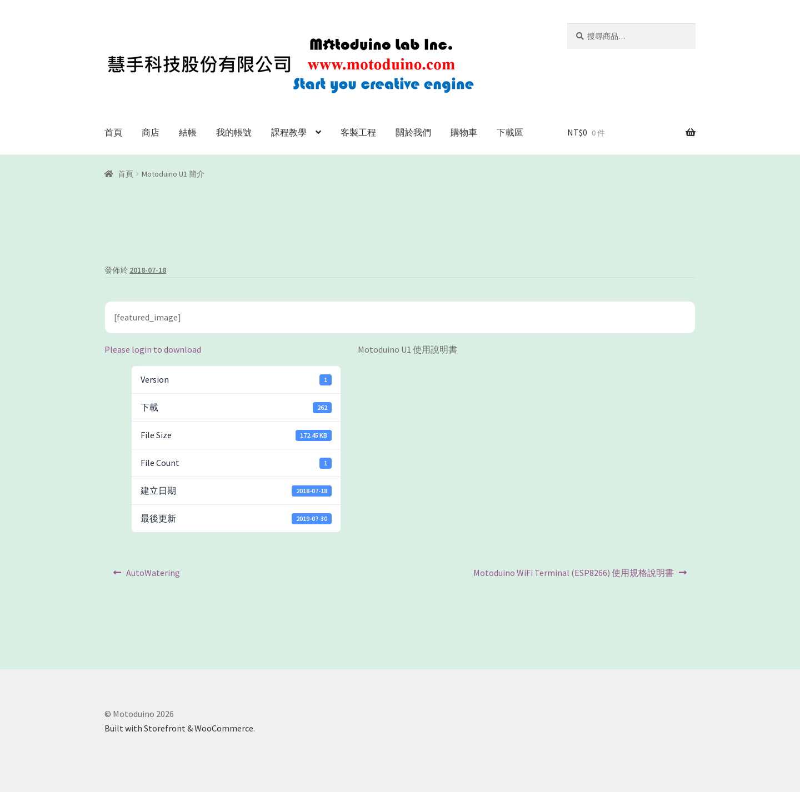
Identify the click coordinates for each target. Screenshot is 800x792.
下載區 (510, 132)
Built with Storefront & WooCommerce (178, 728)
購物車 (464, 132)
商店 (150, 132)
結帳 (188, 132)
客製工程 (358, 132)
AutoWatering (153, 575)
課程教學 (289, 132)
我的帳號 (234, 132)
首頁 (113, 132)
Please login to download (152, 349)
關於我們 (413, 132)
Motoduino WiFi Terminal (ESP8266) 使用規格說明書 (573, 575)
